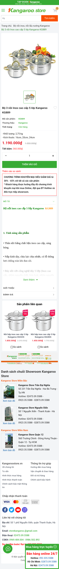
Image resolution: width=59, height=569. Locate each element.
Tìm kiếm (49, 18)
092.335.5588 (46, 558)
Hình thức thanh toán (12, 484)
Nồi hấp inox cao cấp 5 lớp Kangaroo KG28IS (43, 339)
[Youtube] (18, 514)
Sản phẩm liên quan (29, 304)
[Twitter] (11, 514)
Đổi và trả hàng (38, 479)
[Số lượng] (29, 155)
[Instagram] (24, 514)
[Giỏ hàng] (55, 10)
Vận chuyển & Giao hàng (42, 475)
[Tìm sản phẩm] (21, 18)
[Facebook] (5, 514)
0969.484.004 (16, 544)
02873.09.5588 (48, 561)
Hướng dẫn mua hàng (41, 471)
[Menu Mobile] (3, 10)
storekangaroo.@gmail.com (23, 534)
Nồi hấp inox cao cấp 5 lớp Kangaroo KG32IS (16, 339)
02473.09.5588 (21, 539)
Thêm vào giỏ (29, 164)
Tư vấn (5, 475)
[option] (29, 61)
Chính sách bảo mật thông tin (14, 489)
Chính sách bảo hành (41, 484)
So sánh (17, 351)
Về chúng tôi (8, 471)
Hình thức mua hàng (11, 479)
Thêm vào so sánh (11, 171)
